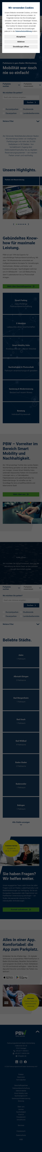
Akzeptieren (21, 37)
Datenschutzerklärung (23, 31)
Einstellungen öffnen (21, 47)
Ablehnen (21, 42)
